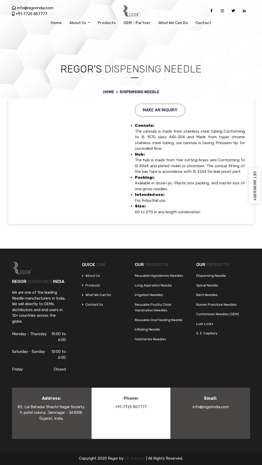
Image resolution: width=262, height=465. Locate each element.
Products (107, 22)
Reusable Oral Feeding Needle (158, 320)
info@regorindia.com (32, 8)
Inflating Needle (147, 329)
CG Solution (135, 458)
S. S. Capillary (206, 333)
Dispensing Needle (139, 92)
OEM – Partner (137, 22)
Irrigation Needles (149, 295)
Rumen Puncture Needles (216, 305)
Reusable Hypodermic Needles (159, 276)
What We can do (96, 295)
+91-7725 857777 (29, 14)
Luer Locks (204, 324)
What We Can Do (173, 22)
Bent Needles (206, 295)
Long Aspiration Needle (153, 285)
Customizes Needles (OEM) (217, 314)
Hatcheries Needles (150, 339)
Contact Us (92, 305)
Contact (203, 22)
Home (56, 22)
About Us (78, 22)
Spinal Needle (207, 285)
